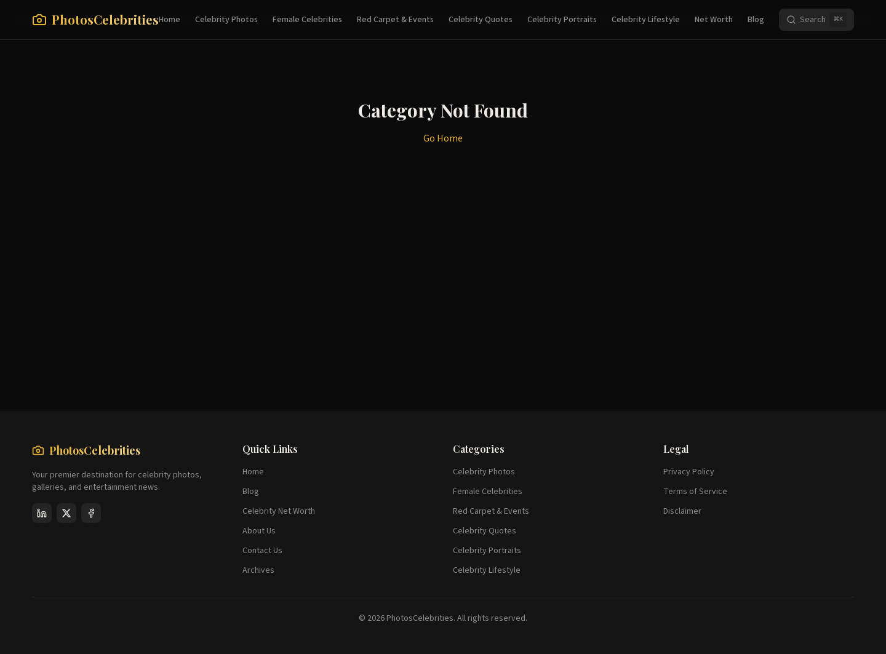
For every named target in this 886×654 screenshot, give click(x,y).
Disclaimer (682, 511)
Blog (756, 20)
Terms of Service (695, 491)
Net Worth (714, 20)
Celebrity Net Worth (278, 511)
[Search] (816, 20)
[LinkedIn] (42, 513)
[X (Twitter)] (66, 513)
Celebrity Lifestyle (646, 20)
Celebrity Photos (226, 20)
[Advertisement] (401, 315)
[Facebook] (91, 513)
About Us (259, 531)
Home (169, 20)
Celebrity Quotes (481, 20)
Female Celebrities (307, 20)
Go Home (443, 138)
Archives (258, 570)
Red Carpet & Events (395, 20)
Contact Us (262, 550)
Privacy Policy (688, 472)
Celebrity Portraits (562, 20)
